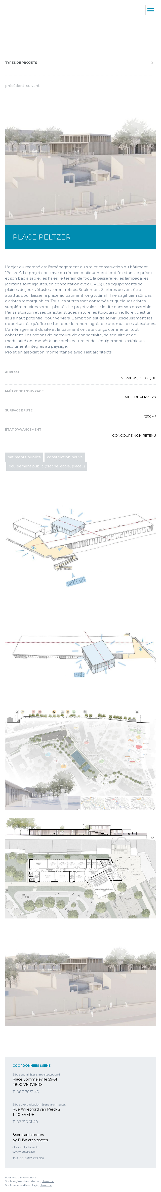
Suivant (32, 85)
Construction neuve (65, 457)
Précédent (14, 85)
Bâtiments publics (24, 457)
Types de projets (21, 63)
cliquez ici (48, 1181)
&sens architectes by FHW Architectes (27, 27)
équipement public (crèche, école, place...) (47, 466)
